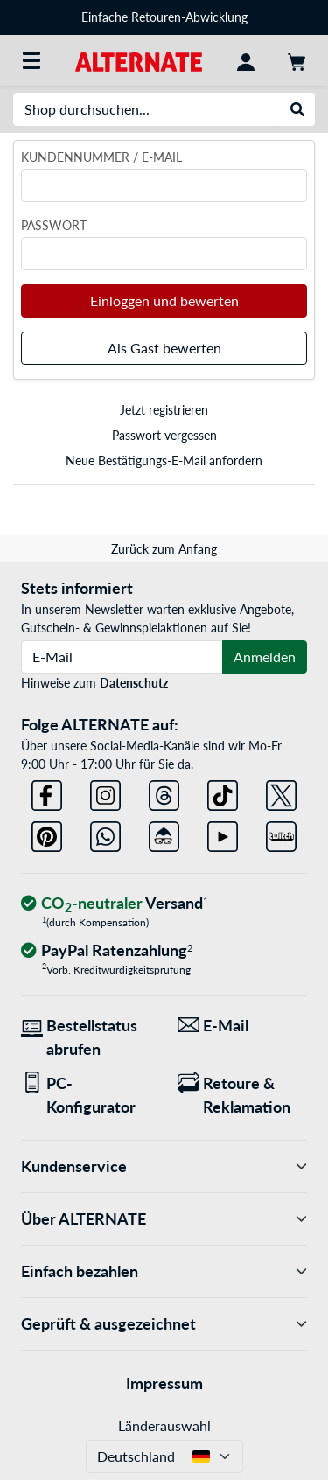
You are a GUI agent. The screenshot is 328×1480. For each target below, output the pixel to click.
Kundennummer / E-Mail (101, 157)
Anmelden (265, 656)
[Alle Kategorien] (31, 60)
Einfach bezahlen (164, 1271)
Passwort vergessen (164, 435)
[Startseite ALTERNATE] (138, 59)
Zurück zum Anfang (164, 548)
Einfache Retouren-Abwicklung (164, 17)
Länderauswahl (164, 1425)
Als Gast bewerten (164, 347)
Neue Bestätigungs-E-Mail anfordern (164, 460)
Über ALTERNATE (164, 1219)
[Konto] (245, 60)
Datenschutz (134, 682)
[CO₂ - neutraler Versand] (114, 904)
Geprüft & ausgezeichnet (164, 1324)
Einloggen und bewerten (164, 300)
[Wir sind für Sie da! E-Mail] (243, 1025)
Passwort (54, 225)
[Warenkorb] (296, 60)
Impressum (164, 1383)
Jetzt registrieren (164, 409)
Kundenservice (164, 1166)
